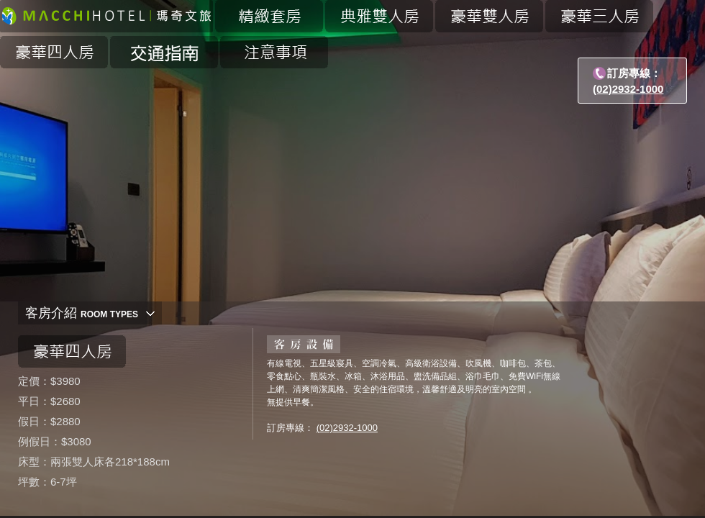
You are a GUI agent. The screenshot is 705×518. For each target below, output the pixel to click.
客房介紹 (81, 313)
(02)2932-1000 (628, 89)
